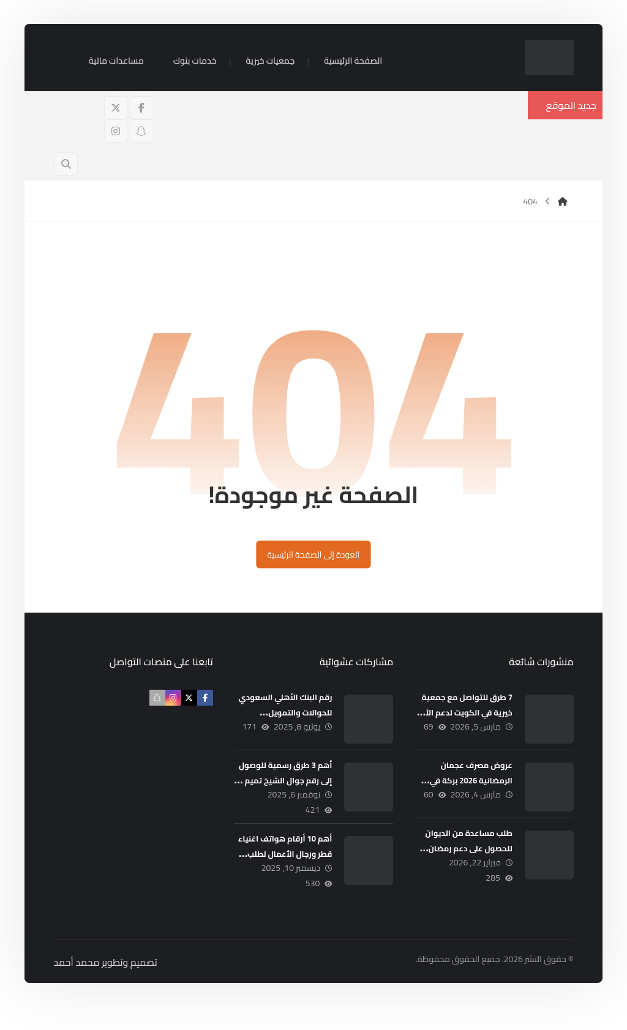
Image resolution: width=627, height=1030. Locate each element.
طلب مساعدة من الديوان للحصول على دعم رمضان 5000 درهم (462, 858)
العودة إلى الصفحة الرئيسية (313, 564)
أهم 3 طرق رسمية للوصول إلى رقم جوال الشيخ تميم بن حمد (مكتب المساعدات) (283, 796)
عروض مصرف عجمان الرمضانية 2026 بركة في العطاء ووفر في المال (465, 790)
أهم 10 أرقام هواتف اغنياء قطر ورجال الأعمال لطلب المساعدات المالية (283, 870)
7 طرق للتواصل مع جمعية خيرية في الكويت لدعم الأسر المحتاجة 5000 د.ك (461, 722)
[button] (139, 114)
